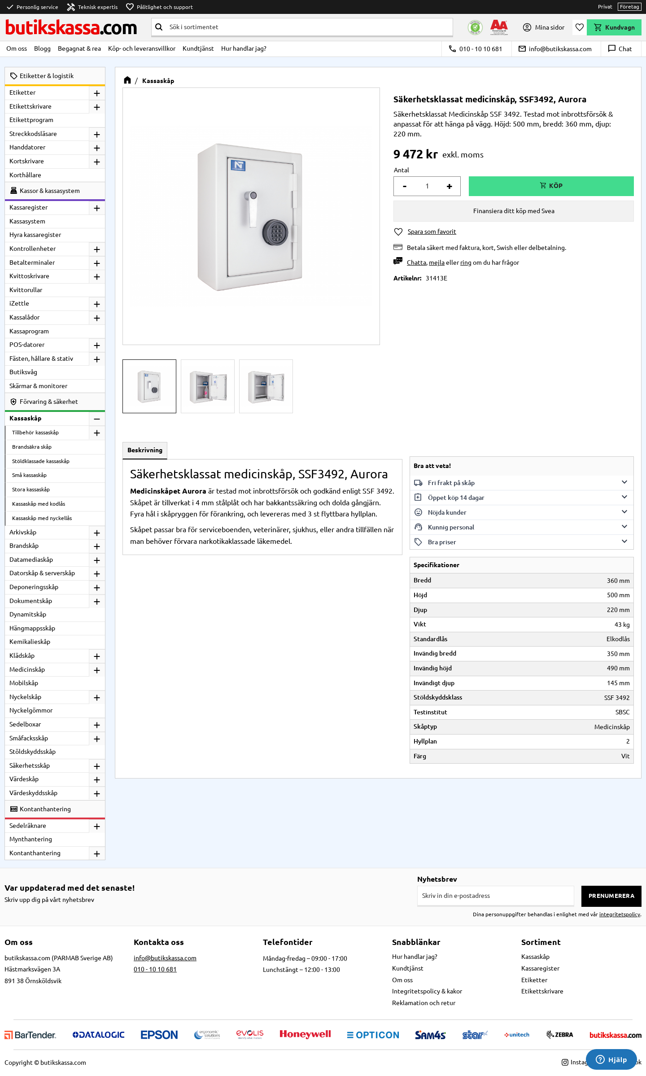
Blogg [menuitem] (42, 48)
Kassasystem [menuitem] (27, 221)
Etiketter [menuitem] (22, 92)
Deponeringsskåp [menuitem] (33, 586)
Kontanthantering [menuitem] (35, 853)
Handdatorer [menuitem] (27, 147)
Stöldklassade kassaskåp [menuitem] (41, 461)
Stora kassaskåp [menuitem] (31, 489)
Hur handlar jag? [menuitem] (243, 48)
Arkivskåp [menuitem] (22, 532)
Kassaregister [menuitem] (28, 207)
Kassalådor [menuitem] (24, 317)
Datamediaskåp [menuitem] (31, 559)
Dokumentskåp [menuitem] (30, 600)
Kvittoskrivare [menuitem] (29, 276)
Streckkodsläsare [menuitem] (33, 133)
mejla (437, 262)
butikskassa (70, 27)
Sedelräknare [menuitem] (27, 825)
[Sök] (159, 26)
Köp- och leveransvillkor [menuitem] (141, 48)
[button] (579, 27)
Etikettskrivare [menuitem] (30, 106)
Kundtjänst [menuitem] (198, 48)
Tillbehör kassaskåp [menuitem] (35, 432)
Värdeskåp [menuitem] (24, 779)
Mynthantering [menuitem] (30, 839)
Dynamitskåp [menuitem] (27, 614)
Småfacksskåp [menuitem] (28, 738)
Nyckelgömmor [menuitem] (30, 710)
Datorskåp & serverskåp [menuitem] (42, 573)
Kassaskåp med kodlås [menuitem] (38, 504)
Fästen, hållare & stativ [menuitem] (41, 358)
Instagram (580, 1062)
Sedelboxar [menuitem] (25, 724)
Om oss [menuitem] (16, 48)
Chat (619, 49)
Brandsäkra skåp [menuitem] (32, 447)
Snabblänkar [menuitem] (416, 941)
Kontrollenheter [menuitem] (32, 248)
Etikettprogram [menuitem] (31, 119)
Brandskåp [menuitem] (24, 545)
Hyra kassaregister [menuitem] (35, 234)
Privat (605, 6)
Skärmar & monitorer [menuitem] (38, 385)
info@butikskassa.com (555, 49)
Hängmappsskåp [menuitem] (32, 628)
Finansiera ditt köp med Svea (513, 210)
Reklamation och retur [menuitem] (423, 1002)
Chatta (416, 262)
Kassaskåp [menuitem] (25, 418)
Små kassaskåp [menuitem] (29, 475)
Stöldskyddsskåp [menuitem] (32, 751)
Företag (629, 6)
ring (465, 262)
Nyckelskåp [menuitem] (25, 696)
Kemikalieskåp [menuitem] (29, 641)
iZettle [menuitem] (19, 303)
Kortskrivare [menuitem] (26, 161)
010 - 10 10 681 (475, 49)
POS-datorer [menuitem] (26, 344)
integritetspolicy (619, 914)
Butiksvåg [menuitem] (23, 372)
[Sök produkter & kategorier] (309, 26)
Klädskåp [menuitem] (22, 655)
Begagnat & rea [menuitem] (79, 48)
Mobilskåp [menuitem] (23, 683)
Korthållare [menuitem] (25, 175)
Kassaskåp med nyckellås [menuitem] (42, 518)
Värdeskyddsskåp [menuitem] (33, 792)
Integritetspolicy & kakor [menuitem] (427, 991)
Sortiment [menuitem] (541, 941)
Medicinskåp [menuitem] (27, 669)
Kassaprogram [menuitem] (29, 331)
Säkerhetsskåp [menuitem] (29, 765)
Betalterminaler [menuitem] (32, 262)
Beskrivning (144, 450)
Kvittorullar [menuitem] (25, 289)
